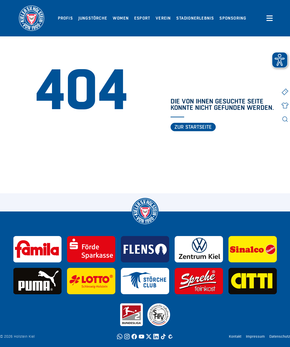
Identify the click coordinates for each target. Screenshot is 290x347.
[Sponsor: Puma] (37, 281)
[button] (280, 60)
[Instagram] (127, 336)
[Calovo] (170, 336)
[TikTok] (163, 336)
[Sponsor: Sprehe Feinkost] (199, 281)
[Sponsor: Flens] (145, 249)
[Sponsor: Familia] (37, 249)
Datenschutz (279, 336)
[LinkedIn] (156, 336)
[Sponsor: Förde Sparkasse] (91, 249)
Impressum (255, 336)
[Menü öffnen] (269, 18)
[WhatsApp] (119, 336)
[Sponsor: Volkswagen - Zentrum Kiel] (199, 249)
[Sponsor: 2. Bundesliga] (131, 314)
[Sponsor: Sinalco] (252, 249)
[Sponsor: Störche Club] (145, 281)
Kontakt (235, 336)
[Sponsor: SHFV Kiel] (158, 314)
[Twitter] (148, 336)
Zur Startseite (193, 127)
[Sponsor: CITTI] (252, 281)
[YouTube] (141, 336)
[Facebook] (134, 336)
